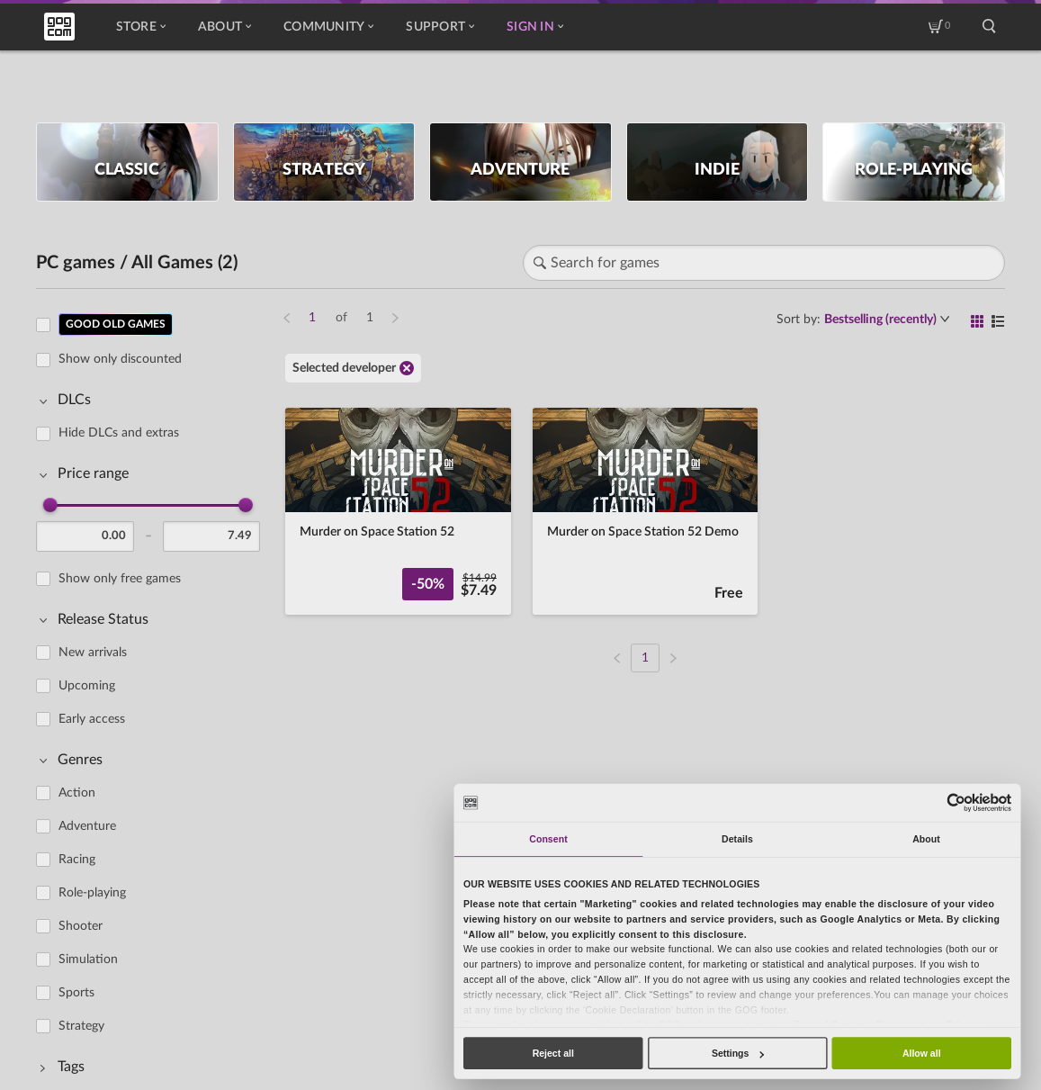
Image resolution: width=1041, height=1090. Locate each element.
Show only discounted (120, 359)
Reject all (553, 1053)
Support (440, 27)
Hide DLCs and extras (118, 433)
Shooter (80, 926)
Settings (738, 1053)
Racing (76, 859)
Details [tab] (737, 838)
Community (328, 27)
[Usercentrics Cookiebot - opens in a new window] (957, 802)
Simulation (88, 959)
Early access (91, 719)
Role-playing (92, 893)
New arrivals (92, 652)
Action (76, 793)
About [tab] (926, 838)
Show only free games (119, 578)
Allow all (921, 1053)
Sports (76, 992)
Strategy (81, 1026)
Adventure (87, 826)
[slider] (50, 505)
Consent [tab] (548, 838)
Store (141, 27)
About (224, 27)
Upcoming (86, 686)
